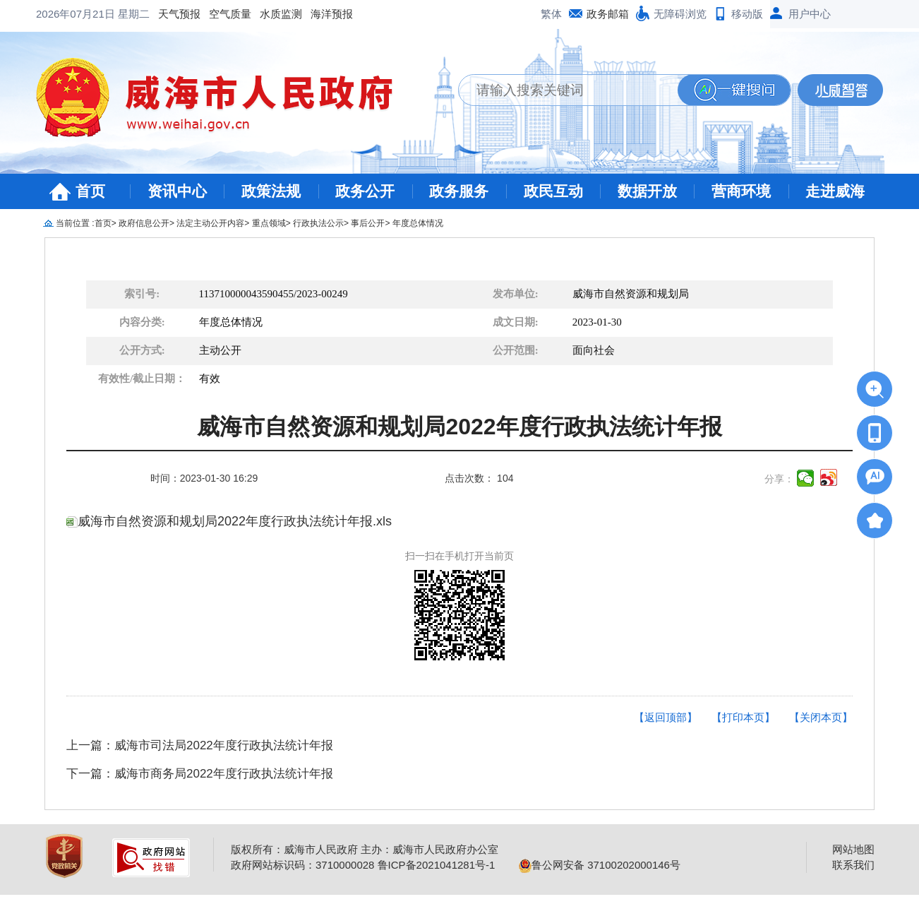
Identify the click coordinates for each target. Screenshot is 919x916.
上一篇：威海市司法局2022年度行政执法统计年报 (199, 745)
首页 (90, 191)
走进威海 (835, 191)
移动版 (747, 14)
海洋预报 (218, 14)
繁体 (551, 14)
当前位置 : (75, 223)
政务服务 (458, 191)
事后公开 (368, 223)
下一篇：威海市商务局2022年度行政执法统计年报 (199, 773)
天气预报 (65, 14)
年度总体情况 (417, 223)
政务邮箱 (608, 14)
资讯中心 (177, 191)
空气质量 (116, 14)
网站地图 (853, 849)
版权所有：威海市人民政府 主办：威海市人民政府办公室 (364, 849)
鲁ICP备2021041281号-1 (436, 865)
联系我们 (853, 865)
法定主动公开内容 (210, 223)
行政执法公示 (318, 223)
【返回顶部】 (665, 717)
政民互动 (553, 191)
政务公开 (365, 191)
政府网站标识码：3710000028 (302, 865)
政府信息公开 (144, 223)
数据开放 (647, 191)
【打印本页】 (743, 717)
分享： (779, 478)
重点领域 (269, 223)
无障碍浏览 (680, 14)
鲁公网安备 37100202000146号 (599, 865)
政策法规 (271, 191)
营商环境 (741, 191)
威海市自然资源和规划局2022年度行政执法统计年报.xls (229, 521)
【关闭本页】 (821, 717)
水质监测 (167, 14)
